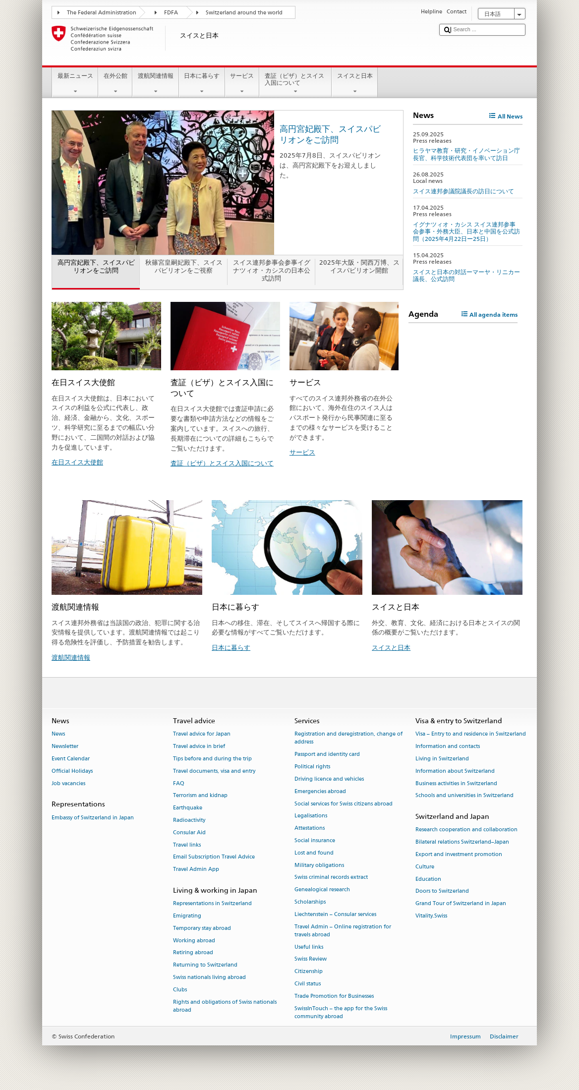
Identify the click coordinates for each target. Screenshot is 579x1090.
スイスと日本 (354, 84)
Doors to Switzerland (442, 891)
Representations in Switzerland (212, 904)
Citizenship (308, 972)
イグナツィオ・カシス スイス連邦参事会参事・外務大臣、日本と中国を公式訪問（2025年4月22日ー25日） (466, 231)
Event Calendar (71, 758)
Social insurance (314, 840)
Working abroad (194, 940)
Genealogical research (322, 890)
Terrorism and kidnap (200, 796)
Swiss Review (310, 959)
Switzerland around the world (244, 12)
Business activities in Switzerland (456, 783)
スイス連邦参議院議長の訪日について (463, 191)
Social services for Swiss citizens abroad (343, 804)
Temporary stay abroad (202, 928)
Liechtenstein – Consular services (335, 914)
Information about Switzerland (455, 771)
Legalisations (310, 816)
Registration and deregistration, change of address (348, 738)
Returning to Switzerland (205, 965)
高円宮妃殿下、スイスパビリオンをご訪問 (330, 134)
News (58, 734)
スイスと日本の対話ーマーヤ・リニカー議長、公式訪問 (466, 275)
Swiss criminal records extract (331, 877)
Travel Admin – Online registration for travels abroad (342, 930)
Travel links (187, 845)
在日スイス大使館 (77, 462)
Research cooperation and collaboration (466, 830)
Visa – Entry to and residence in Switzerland (470, 734)
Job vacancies (68, 783)
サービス (242, 84)
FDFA (171, 12)
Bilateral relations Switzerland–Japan (462, 842)
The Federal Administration (101, 12)
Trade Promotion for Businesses (334, 996)
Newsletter (65, 746)
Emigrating (187, 916)
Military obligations (319, 865)
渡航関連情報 (155, 84)
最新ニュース (75, 84)
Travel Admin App (196, 869)
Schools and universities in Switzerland (464, 796)
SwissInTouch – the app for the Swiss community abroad (340, 1012)
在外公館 (115, 84)
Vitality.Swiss (431, 916)
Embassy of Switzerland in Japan (93, 817)
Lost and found (314, 853)
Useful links (308, 947)
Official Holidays (72, 771)
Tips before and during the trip (212, 758)
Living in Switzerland (442, 758)
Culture (424, 866)
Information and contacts (447, 746)
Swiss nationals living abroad (209, 978)
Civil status (307, 983)
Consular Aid (189, 832)
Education (428, 879)
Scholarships (310, 902)
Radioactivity (189, 820)
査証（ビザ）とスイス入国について (295, 84)
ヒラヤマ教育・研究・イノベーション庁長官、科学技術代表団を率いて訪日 (466, 154)
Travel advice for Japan (202, 734)
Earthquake (187, 808)
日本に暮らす (202, 84)
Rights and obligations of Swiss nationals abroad (225, 1006)
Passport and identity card (327, 754)
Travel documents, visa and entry (214, 771)
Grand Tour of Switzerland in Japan (460, 904)
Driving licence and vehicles (329, 779)
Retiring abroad (193, 953)
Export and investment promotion (458, 854)
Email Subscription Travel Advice (214, 857)
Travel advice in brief (199, 746)
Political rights (312, 766)
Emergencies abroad (320, 791)
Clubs (180, 989)
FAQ (178, 783)
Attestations (309, 828)
